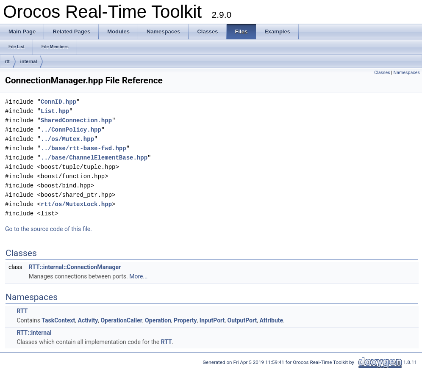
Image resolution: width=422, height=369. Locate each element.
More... (138, 276)
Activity (88, 320)
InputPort (212, 320)
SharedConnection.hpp (76, 120)
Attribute (271, 320)
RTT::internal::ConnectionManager (75, 267)
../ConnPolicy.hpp (71, 130)
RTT (22, 311)
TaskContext (58, 320)
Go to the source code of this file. (48, 229)
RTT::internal (34, 332)
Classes (382, 72)
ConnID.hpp (58, 102)
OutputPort (242, 320)
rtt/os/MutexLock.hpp (76, 204)
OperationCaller (121, 320)
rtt (7, 61)
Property (185, 320)
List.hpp (55, 111)
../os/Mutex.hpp (67, 139)
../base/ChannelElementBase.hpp (94, 158)
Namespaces (407, 72)
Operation (158, 320)
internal (28, 61)
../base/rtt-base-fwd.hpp (83, 148)
